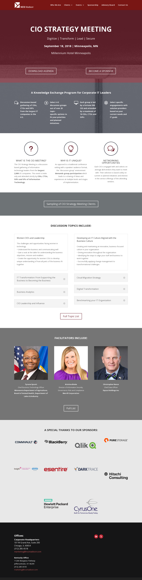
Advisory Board (108, 5)
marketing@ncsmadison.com (27, 551)
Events (79, 5)
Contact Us (123, 5)
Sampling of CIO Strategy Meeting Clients (71, 204)
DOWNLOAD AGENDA (41, 71)
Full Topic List (71, 316)
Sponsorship (92, 5)
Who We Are (55, 5)
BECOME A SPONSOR (101, 71)
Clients (67, 5)
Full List (71, 408)
